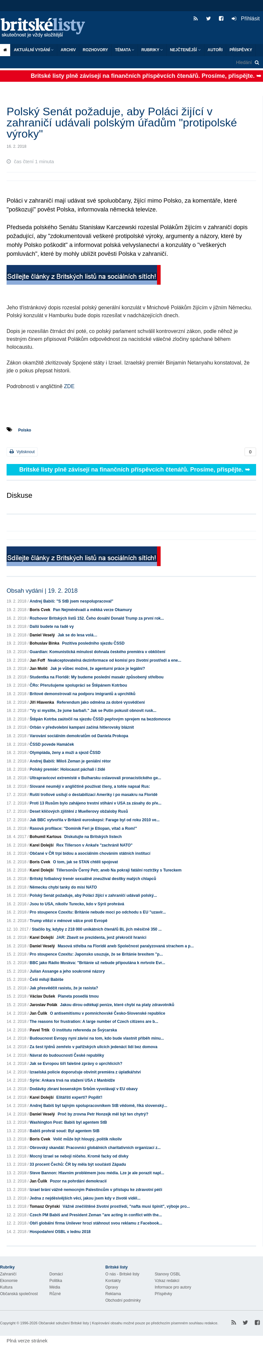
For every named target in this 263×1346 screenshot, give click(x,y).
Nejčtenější (185, 50)
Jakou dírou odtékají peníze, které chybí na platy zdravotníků (117, 1005)
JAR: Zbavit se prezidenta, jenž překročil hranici (101, 937)
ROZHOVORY (95, 50)
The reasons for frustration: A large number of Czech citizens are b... (94, 1021)
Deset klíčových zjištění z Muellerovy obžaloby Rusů (79, 811)
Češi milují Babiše (47, 979)
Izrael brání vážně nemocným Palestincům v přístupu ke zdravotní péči (96, 1189)
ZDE (68, 386)
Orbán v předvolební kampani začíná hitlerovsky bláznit (82, 727)
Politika (55, 1280)
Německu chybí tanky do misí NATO (63, 887)
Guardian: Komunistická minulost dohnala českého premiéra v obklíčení (97, 652)
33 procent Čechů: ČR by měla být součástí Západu (78, 1164)
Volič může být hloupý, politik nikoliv (87, 1139)
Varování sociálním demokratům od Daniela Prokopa (79, 736)
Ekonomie (8, 1280)
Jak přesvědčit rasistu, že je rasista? (64, 988)
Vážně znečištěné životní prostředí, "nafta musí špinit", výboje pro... (126, 1206)
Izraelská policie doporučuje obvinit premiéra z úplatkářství (85, 1072)
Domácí (56, 1274)
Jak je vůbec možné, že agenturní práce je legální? (97, 668)
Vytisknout (22, 451)
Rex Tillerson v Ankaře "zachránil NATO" (94, 845)
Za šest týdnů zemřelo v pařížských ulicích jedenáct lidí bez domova (93, 1047)
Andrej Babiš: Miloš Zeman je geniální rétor (70, 761)
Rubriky (152, 50)
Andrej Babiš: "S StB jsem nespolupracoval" (71, 601)
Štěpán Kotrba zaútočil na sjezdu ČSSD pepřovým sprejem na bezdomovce (100, 719)
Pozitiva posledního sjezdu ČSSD (93, 643)
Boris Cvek (40, 609)
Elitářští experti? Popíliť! (79, 1097)
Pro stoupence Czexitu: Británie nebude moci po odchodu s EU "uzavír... (98, 912)
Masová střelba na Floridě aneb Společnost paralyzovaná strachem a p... (126, 946)
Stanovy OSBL (168, 1274)
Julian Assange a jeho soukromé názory (67, 971)
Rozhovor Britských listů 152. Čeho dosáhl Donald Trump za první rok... (97, 618)
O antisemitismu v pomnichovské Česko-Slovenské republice (107, 1013)
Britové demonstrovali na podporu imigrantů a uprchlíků (82, 694)
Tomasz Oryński (45, 1206)
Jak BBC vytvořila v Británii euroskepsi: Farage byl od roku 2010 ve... (95, 820)
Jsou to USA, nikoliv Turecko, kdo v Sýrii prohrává (77, 904)
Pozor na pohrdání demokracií (78, 1181)
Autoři (215, 50)
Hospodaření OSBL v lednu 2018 (60, 1231)
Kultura (6, 1287)
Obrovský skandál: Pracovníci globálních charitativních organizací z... (95, 1147)
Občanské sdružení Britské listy (64, 1323)
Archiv (68, 50)
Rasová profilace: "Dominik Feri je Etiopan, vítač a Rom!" (83, 828)
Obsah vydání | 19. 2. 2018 (42, 590)
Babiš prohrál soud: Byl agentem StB (64, 1131)
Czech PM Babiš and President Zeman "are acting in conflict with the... (96, 1215)
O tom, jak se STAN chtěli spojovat (85, 862)
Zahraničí (8, 1274)
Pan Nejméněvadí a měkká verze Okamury (92, 609)
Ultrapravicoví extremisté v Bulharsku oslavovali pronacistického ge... (95, 778)
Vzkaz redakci (167, 1280)
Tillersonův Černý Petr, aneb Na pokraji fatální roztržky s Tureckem (118, 870)
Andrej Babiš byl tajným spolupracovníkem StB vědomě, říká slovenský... (98, 1105)
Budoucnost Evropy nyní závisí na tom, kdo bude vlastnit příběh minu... (97, 1038)
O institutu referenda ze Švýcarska (84, 1030)
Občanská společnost (19, 1293)
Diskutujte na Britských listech (93, 836)
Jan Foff (37, 660)
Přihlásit (246, 18)
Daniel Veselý (42, 635)
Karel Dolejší (42, 845)
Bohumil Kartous (46, 836)
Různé (55, 1293)
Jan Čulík (38, 1013)
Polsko (24, 430)
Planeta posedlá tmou (78, 996)
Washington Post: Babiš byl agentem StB (68, 1122)
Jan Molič (39, 668)
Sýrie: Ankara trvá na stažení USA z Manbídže (72, 1080)
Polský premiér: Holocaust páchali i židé (67, 769)
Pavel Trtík (39, 1030)
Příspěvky (240, 50)
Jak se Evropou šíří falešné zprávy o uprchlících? (76, 1063)
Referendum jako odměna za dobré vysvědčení (101, 702)
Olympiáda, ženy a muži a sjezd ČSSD (65, 752)
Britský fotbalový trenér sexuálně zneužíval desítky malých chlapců (93, 878)
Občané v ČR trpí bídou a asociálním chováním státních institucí (90, 853)
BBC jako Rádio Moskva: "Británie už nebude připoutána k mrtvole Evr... (97, 962)
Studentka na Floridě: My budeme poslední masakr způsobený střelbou (97, 677)
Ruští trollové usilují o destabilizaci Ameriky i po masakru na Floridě (93, 794)
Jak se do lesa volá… (77, 635)
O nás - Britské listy (122, 1274)
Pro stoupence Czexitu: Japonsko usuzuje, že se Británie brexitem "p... (96, 954)
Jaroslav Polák (43, 1005)
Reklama (113, 1293)
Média (54, 1287)
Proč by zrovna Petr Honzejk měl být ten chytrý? (103, 1114)
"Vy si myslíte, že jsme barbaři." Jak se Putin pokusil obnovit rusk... (93, 710)
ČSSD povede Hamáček (52, 744)
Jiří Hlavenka (42, 702)
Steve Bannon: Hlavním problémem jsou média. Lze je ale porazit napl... (97, 1173)
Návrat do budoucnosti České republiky (67, 1055)
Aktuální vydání (34, 50)
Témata (124, 50)
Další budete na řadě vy (52, 626)
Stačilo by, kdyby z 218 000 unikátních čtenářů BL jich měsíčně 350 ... (97, 929)
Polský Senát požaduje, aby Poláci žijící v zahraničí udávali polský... (93, 895)
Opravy (111, 1287)
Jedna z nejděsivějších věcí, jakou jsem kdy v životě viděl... (85, 1198)
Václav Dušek (42, 996)
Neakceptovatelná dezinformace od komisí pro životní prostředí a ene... (114, 660)
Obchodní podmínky (123, 1300)
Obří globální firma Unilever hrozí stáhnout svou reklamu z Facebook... (96, 1223)
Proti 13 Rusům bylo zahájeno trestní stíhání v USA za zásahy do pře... (95, 803)
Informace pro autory (173, 1287)
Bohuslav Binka (44, 643)
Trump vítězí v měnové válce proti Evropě (68, 920)
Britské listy (46, 28)
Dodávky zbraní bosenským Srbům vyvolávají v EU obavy (84, 1089)
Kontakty (113, 1280)
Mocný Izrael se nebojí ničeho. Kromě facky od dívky (79, 1156)
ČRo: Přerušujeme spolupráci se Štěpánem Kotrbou (78, 685)
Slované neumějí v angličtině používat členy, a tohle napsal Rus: (90, 786)
